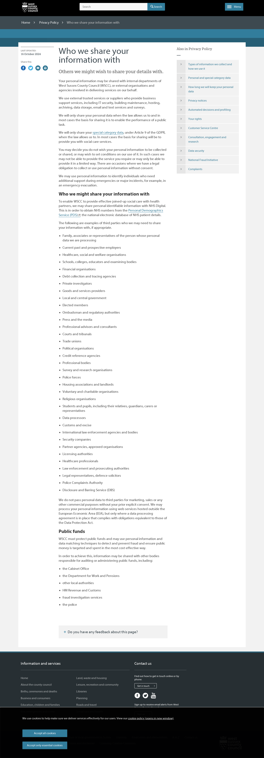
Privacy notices (192, 100)
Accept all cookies (45, 733)
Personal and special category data (204, 77)
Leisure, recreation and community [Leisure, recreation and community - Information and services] (97, 684)
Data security (190, 150)
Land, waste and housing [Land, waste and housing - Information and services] (91, 678)
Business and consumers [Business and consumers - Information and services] (35, 698)
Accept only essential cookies (45, 745)
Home (26, 23)
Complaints (189, 169)
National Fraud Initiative (197, 160)
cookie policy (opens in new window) (151, 718)
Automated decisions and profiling (204, 109)
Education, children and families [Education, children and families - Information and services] (40, 705)
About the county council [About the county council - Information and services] (36, 684)
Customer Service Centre (197, 128)
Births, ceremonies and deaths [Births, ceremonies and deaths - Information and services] (39, 691)
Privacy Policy (49, 23)
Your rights (189, 119)
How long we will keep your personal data (205, 89)
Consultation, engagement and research (201, 139)
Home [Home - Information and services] (24, 678)
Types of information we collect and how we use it (204, 66)
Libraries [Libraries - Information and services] (81, 691)
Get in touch (147, 685)
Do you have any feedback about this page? (100, 632)
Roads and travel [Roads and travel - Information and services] (86, 705)
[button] (234, 7)
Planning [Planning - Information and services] (81, 698)
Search (158, 6)
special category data (108, 132)
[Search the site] (113, 7)
